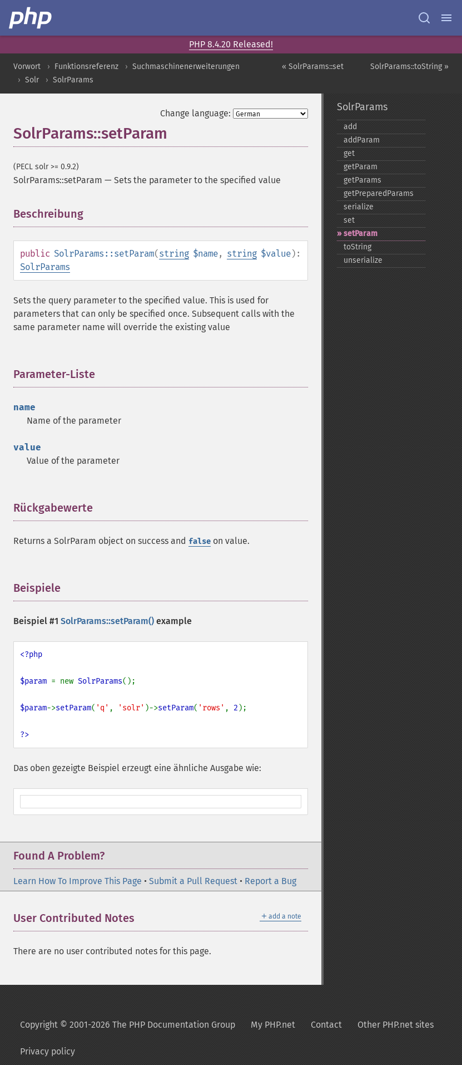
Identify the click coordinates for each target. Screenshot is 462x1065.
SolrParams (73, 80)
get (349, 153)
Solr (32, 80)
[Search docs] (424, 18)
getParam (360, 166)
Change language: (195, 113)
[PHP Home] (31, 18)
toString (357, 247)
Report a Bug (270, 881)
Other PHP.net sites (395, 1024)
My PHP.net (273, 1024)
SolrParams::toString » (409, 66)
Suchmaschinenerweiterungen (186, 66)
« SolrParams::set (313, 66)
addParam (362, 140)
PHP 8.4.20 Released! (231, 44)
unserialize (363, 260)
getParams (362, 180)
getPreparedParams (379, 193)
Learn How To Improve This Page (77, 881)
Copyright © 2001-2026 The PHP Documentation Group (127, 1024)
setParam (360, 233)
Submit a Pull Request (193, 881)
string (174, 253)
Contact (326, 1024)
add (350, 126)
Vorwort (27, 66)
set (349, 220)
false (199, 541)
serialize (359, 207)
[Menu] (446, 18)
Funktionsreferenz (86, 66)
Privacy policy (47, 1051)
